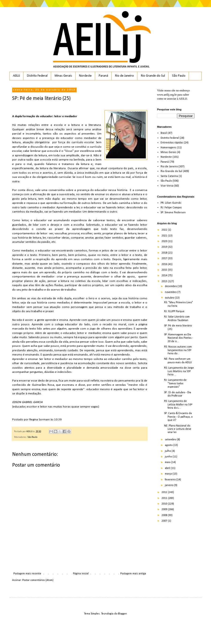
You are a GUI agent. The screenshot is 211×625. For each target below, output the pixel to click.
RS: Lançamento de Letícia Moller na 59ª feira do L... (178, 404)
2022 (165, 229)
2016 (165, 264)
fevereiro (170, 479)
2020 (165, 241)
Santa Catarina (169, 176)
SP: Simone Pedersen (173, 212)
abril (168, 468)
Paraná (103, 76)
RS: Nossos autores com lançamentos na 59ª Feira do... (178, 350)
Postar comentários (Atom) (37, 580)
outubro (170, 297)
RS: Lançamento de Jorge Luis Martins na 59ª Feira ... (179, 371)
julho (168, 451)
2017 (165, 258)
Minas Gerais (63, 76)
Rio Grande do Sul (153, 76)
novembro (171, 292)
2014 (165, 275)
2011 (165, 498)
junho (169, 456)
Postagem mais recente (27, 573)
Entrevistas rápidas (172, 142)
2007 (165, 521)
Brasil (164, 133)
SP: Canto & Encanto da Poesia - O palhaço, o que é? (178, 417)
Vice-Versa (167, 185)
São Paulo (178, 76)
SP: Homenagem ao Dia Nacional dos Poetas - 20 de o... (178, 338)
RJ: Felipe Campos (171, 207)
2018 (165, 252)
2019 (165, 247)
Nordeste (85, 76)
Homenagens (168, 147)
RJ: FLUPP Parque (174, 311)
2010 (165, 503)
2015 (165, 270)
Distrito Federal (37, 76)
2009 (165, 509)
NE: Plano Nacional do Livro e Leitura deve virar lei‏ (177, 429)
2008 (165, 515)
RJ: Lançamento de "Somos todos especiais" (175, 383)
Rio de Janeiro (124, 76)
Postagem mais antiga (133, 573)
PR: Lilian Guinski (171, 203)
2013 (165, 281)
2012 (165, 492)
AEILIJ (16, 76)
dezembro (171, 286)
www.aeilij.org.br (167, 94)
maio (168, 462)
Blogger (122, 613)
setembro (171, 439)
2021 (165, 235)
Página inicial (81, 573)
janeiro (169, 485)
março (169, 473)
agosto (169, 445)
